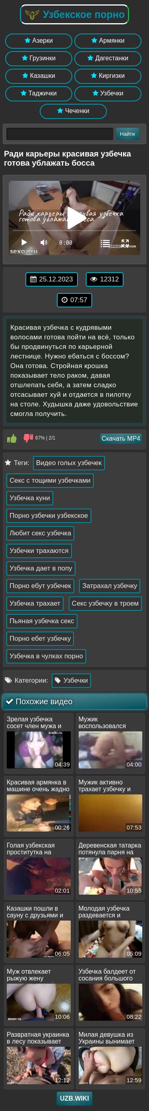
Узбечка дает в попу (41, 568)
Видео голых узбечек (69, 463)
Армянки (107, 40)
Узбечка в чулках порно (46, 656)
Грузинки (39, 58)
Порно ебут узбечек (40, 586)
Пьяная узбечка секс (42, 621)
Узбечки (108, 93)
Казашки (38, 75)
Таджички (39, 93)
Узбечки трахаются (39, 551)
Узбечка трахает (35, 603)
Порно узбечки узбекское (49, 515)
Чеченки (73, 110)
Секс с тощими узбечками (50, 480)
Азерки (39, 40)
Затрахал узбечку (109, 586)
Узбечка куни (30, 498)
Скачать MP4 (121, 438)
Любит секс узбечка (40, 533)
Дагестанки (107, 58)
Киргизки (108, 75)
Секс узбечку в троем (105, 603)
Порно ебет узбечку (40, 638)
